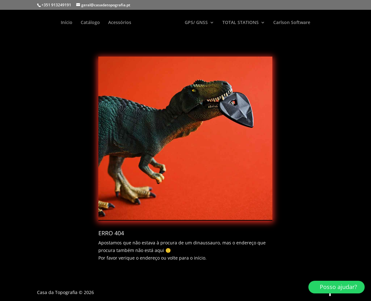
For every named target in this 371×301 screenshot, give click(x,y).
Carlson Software (291, 22)
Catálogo (90, 22)
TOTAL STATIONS (240, 22)
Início (66, 22)
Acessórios (119, 22)
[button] (336, 287)
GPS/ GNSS (196, 22)
